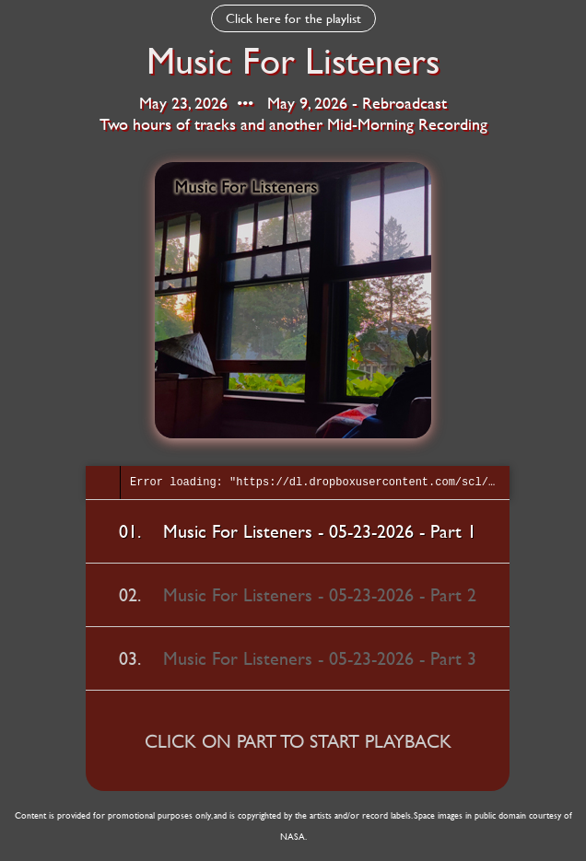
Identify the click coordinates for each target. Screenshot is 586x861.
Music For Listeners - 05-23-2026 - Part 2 (319, 594)
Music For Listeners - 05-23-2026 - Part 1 (319, 531)
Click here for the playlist (293, 18)
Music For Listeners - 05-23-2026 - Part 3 (319, 658)
